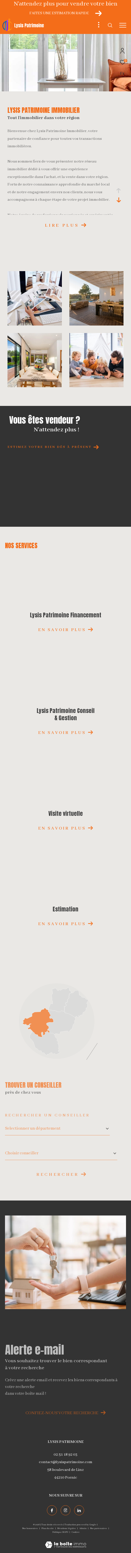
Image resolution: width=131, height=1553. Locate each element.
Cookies (76, 1532)
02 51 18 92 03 (65, 1454)
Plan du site (47, 1528)
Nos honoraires (30, 1528)
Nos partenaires (99, 1528)
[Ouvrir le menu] (123, 25)
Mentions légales (66, 1528)
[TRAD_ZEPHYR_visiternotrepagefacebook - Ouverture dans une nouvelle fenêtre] (52, 1510)
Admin (83, 1528)
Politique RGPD (60, 1532)
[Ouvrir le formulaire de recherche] (110, 25)
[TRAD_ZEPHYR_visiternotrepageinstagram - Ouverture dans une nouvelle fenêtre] (66, 1510)
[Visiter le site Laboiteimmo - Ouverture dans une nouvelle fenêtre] (65, 1541)
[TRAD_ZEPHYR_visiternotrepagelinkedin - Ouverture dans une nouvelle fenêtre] (79, 1510)
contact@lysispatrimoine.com (65, 1462)
